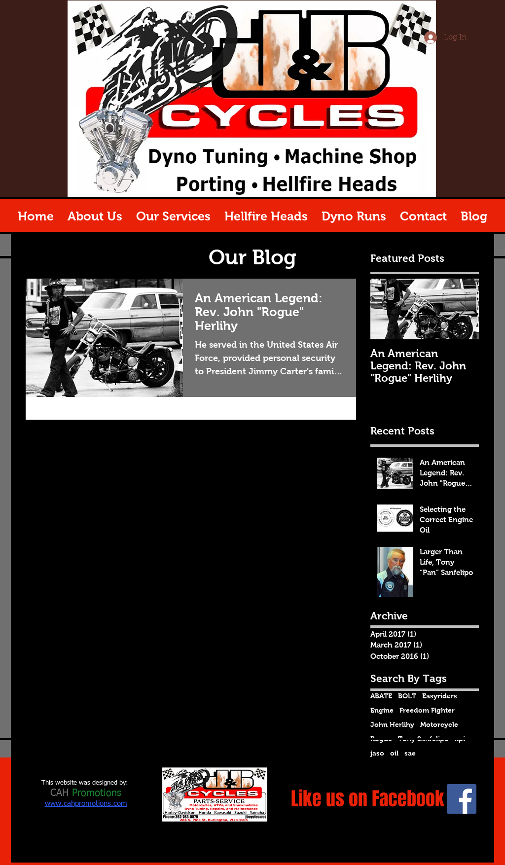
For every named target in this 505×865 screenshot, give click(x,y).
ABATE (381, 696)
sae (410, 753)
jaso (377, 753)
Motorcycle (439, 724)
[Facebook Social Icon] (461, 799)
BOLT (407, 696)
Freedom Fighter (427, 710)
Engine (382, 710)
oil (394, 753)
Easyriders (439, 696)
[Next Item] (463, 309)
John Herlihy (392, 724)
